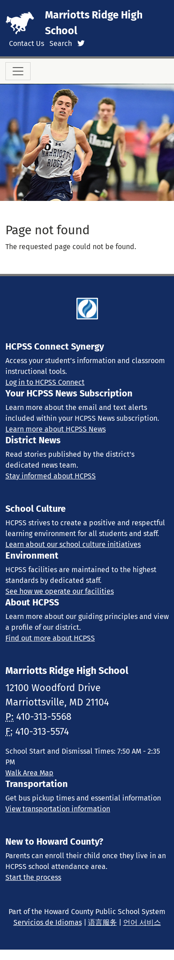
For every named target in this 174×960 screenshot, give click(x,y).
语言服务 (102, 922)
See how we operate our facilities (59, 591)
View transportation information (57, 809)
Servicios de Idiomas (47, 922)
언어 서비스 (142, 922)
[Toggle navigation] (18, 71)
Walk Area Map (29, 773)
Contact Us (26, 43)
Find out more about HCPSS (50, 638)
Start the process (33, 877)
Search (60, 43)
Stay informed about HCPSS (50, 476)
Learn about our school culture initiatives (73, 544)
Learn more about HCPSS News (55, 429)
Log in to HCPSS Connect (45, 382)
